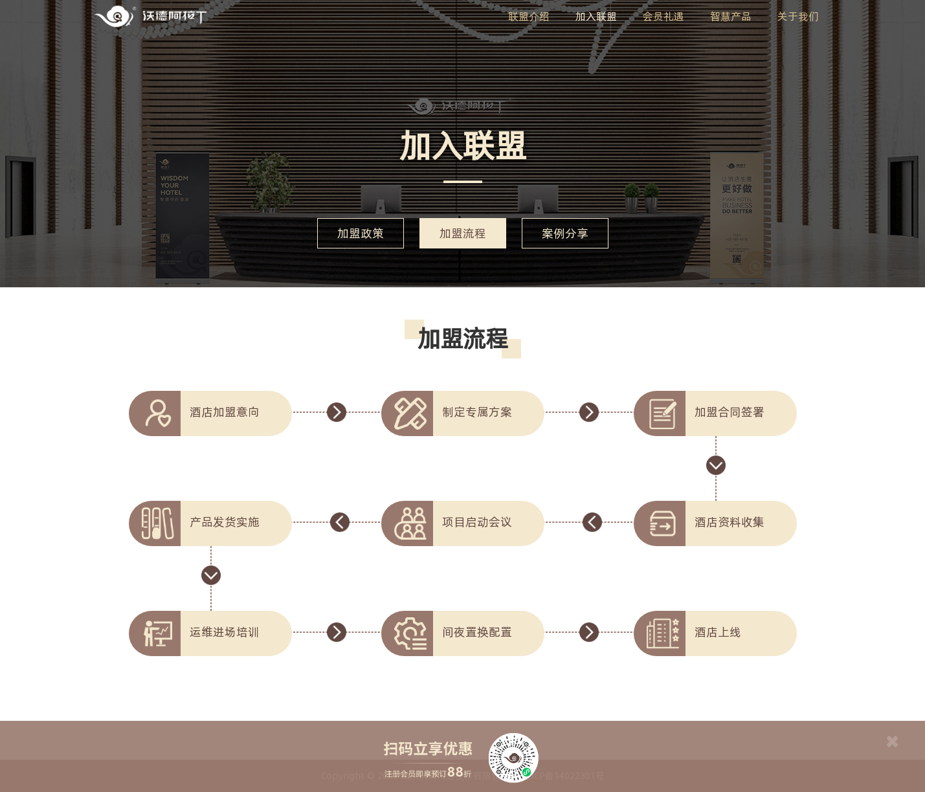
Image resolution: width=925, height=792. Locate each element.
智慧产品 (731, 16)
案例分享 (565, 233)
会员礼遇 (663, 16)
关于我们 (798, 16)
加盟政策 (360, 233)
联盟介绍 (529, 16)
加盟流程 (463, 233)
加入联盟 (596, 16)
